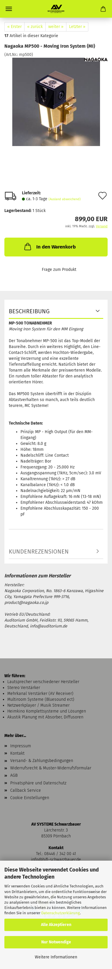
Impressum (20, 745)
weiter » (55, 26)
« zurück (35, 26)
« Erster (14, 26)
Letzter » (77, 26)
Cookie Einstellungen (29, 797)
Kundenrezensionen (39, 551)
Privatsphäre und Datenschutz (38, 783)
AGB (14, 775)
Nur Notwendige (56, 942)
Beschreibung (29, 311)
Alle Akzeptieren (56, 924)
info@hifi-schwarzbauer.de (56, 859)
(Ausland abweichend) (65, 199)
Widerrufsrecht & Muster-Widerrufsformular (50, 768)
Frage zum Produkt (59, 269)
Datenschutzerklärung (60, 913)
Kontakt (17, 753)
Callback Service (25, 790)
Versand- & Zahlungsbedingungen (41, 760)
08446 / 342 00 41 (60, 853)
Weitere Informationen (56, 957)
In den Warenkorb (49, 246)
